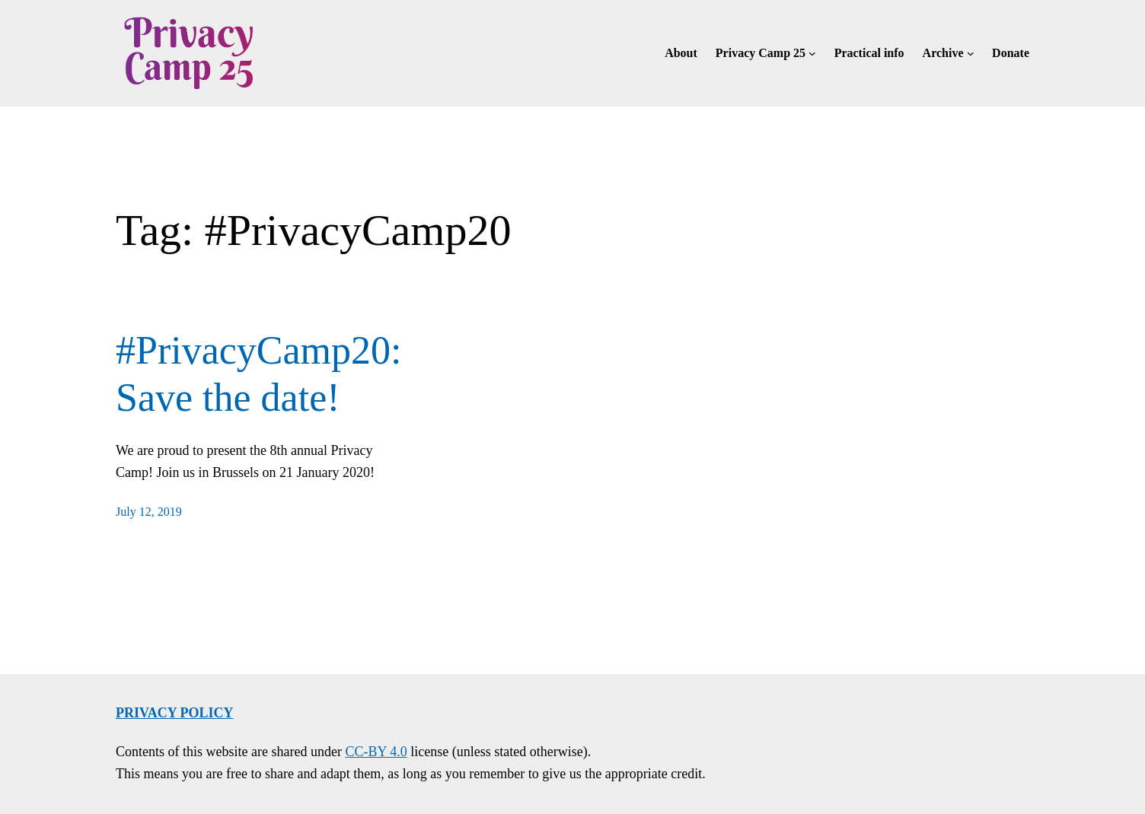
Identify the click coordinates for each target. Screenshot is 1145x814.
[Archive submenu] (970, 53)
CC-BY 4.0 (376, 751)
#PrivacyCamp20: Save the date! (259, 374)
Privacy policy (175, 712)
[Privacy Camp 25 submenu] (812, 53)
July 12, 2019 (149, 511)
